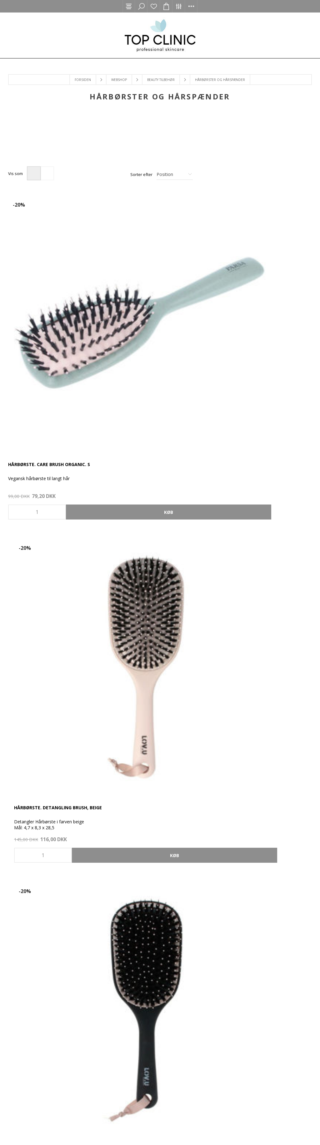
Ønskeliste (154, 6)
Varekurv (221, 897)
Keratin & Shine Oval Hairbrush (149, 653)
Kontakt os (99, 984)
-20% (19, 204)
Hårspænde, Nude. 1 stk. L (39, 476)
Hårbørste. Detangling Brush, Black (259, 298)
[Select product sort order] (175, 174)
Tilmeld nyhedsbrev (220, 924)
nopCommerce (96, 1128)
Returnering (99, 1024)
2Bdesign (145, 1128)
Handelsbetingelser (221, 938)
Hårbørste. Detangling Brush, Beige (155, 298)
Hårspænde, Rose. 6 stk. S (245, 476)
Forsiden (83, 80)
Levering (99, 1010)
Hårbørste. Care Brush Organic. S (49, 298)
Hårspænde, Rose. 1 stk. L (141, 476)
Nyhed (196, 559)
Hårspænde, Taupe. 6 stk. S (40, 653)
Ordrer (221, 870)
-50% (19, 382)
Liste (47, 173)
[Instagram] (170, 822)
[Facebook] (149, 822)
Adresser (221, 884)
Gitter (34, 173)
